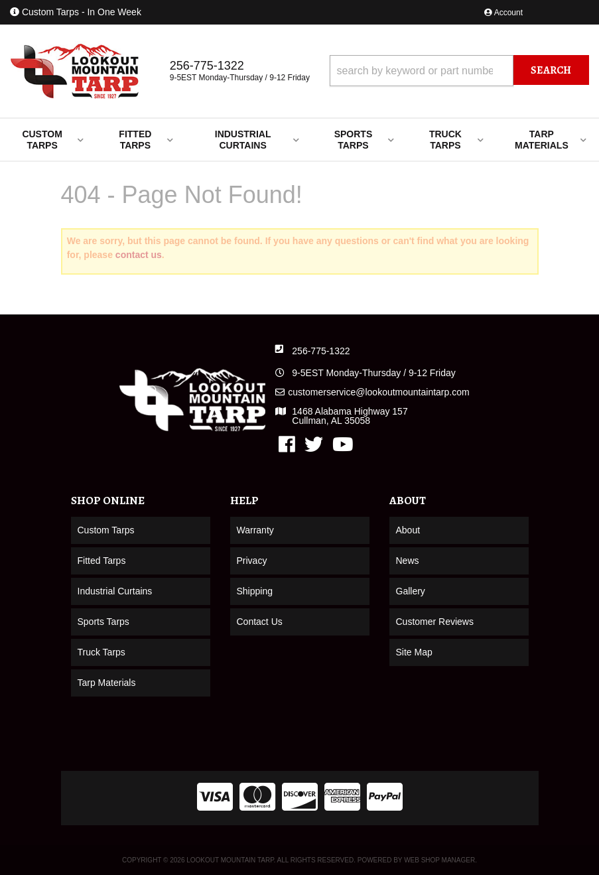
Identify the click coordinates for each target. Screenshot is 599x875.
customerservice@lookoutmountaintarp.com (378, 392)
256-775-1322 (321, 351)
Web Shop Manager (439, 860)
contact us (138, 254)
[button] (459, 70)
